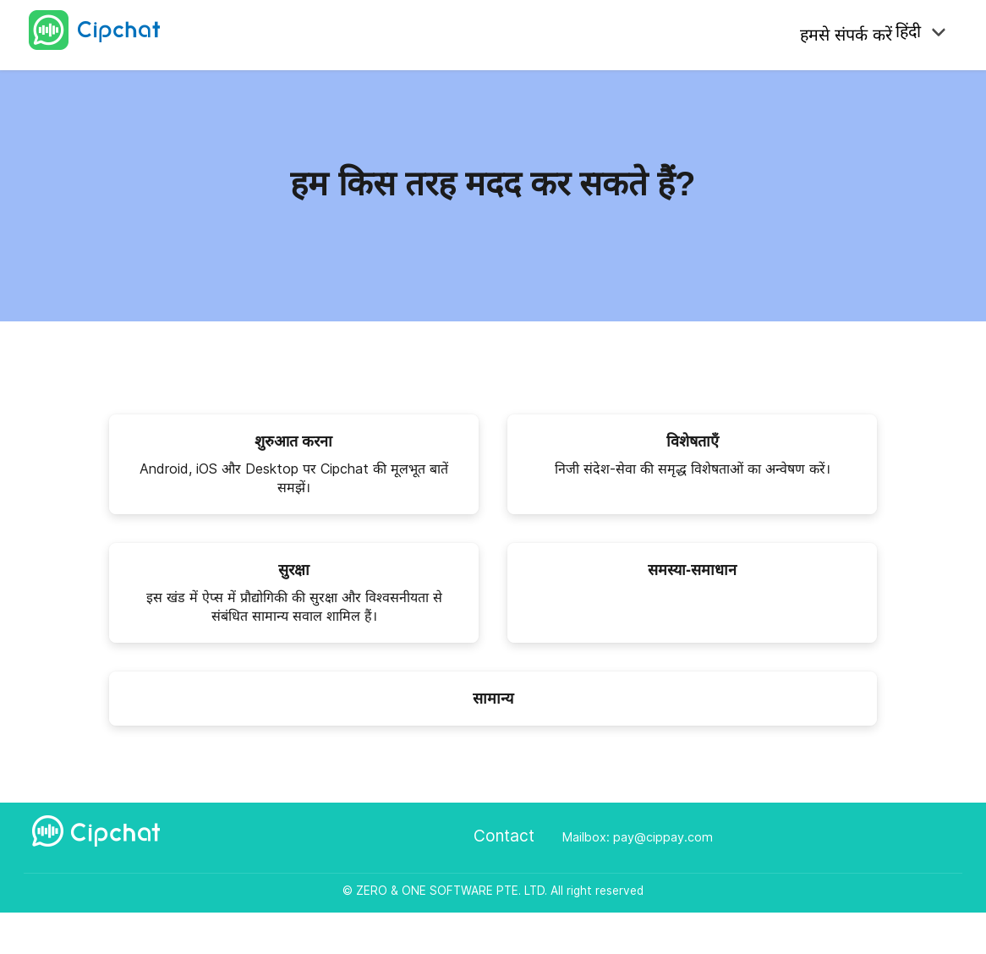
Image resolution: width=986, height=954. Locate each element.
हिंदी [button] (916, 33)
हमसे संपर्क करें (839, 33)
